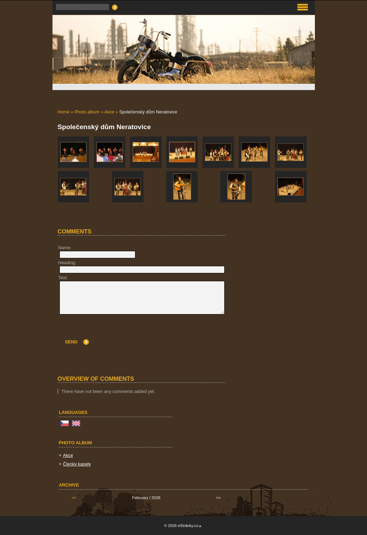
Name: (65, 247)
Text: (63, 277)
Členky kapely (77, 464)
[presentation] (172, 331)
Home (64, 111)
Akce (109, 111)
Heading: (67, 262)
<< (74, 498)
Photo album (87, 111)
